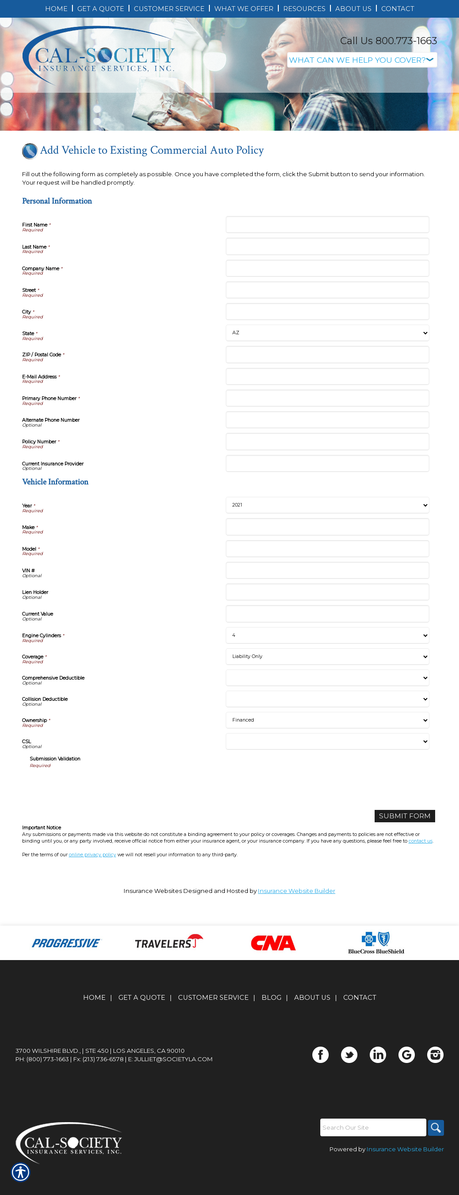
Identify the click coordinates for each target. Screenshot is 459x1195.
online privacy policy (92, 899)
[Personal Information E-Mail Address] (327, 422)
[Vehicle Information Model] (327, 594)
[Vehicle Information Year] (327, 551)
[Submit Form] (409, 861)
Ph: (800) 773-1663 (42, 1086)
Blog (271, 1025)
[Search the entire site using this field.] (371, 1155)
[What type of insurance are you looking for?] (362, 60)
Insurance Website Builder (296, 935)
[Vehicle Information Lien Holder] (327, 638)
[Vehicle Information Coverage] (327, 702)
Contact (359, 1025)
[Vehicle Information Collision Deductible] (327, 744)
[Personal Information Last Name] (327, 292)
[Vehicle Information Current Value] (327, 659)
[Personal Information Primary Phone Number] (327, 443)
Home (94, 1025)
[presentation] (97, 832)
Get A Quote (141, 1025)
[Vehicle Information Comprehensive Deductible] (327, 723)
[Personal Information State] (327, 379)
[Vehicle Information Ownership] (327, 765)
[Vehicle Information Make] (327, 572)
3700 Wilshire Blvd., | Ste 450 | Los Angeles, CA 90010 (100, 1078)
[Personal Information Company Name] (327, 313)
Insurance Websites (153, 935)
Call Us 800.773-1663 (388, 41)
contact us (420, 886)
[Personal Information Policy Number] (327, 487)
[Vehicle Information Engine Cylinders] (327, 681)
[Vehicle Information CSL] (327, 787)
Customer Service (213, 1025)
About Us (312, 1025)
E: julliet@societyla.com (170, 1086)
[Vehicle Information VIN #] (327, 616)
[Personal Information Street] (327, 335)
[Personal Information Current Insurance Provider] (327, 509)
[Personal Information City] (327, 357)
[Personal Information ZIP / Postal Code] (327, 400)
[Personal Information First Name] (327, 270)
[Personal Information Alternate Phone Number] (327, 465)
